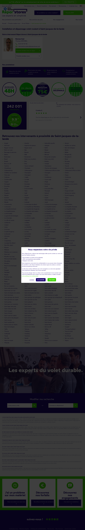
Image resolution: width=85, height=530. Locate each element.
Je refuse (32, 279)
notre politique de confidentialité (30, 276)
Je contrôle (40, 279)
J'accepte (52, 279)
